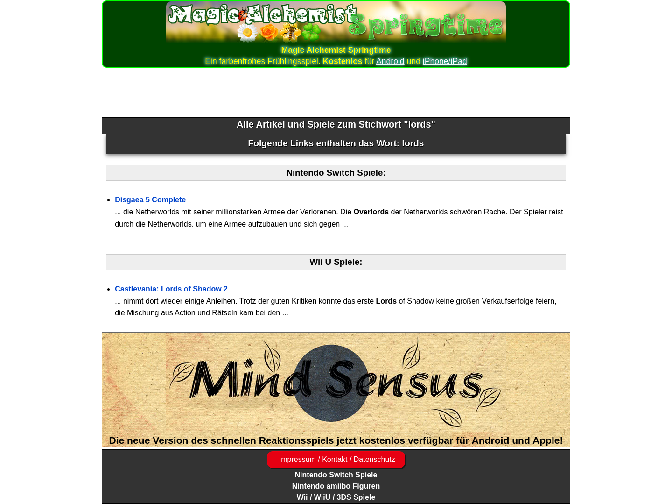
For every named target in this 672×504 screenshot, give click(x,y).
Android (390, 61)
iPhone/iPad (445, 61)
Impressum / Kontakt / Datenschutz (336, 459)
